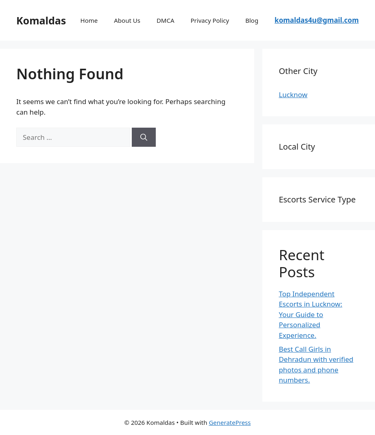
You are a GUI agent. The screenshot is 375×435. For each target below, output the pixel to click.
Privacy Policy (210, 20)
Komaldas (41, 20)
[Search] (144, 137)
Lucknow (293, 94)
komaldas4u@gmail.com (317, 20)
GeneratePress (230, 422)
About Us (127, 20)
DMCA (165, 20)
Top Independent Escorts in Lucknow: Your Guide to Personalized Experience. (310, 314)
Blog (251, 20)
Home (89, 20)
